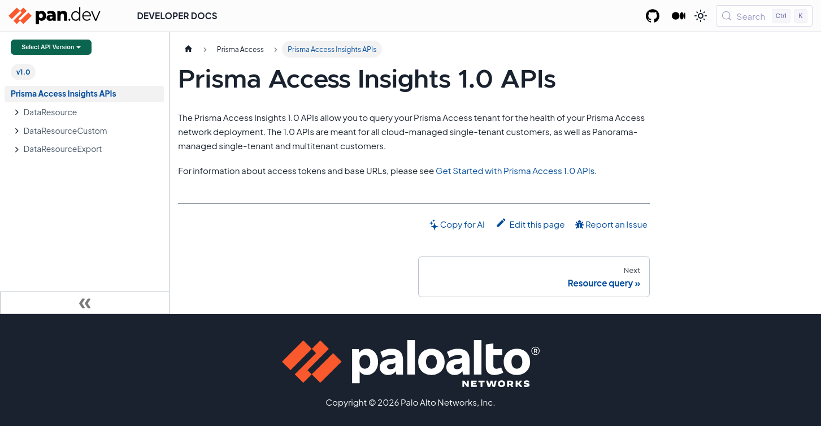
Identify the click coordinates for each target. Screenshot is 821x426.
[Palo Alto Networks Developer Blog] (679, 16)
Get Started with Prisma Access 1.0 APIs (515, 170)
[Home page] (188, 49)
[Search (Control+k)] (764, 16)
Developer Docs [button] (177, 15)
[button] (90, 112)
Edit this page (530, 223)
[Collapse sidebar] (85, 303)
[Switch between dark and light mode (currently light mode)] (700, 15)
